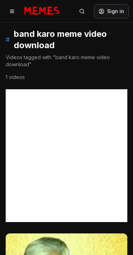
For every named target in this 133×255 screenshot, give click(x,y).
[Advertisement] (66, 155)
